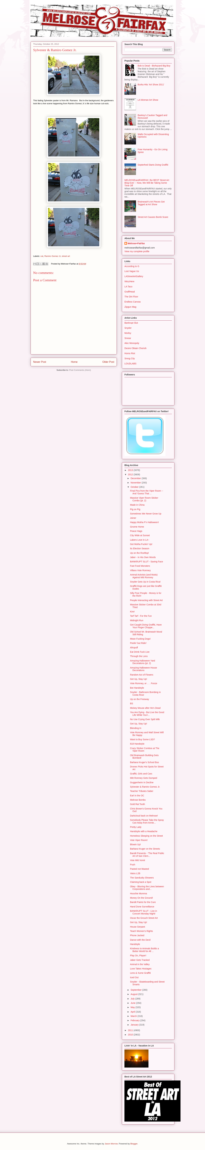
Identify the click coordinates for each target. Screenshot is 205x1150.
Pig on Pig (135, 509)
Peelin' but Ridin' (138, 643)
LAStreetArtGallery (133, 276)
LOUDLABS (130, 363)
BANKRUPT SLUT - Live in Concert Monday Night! (143, 912)
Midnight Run (136, 620)
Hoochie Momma (138, 893)
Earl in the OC (137, 795)
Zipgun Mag (130, 307)
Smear (127, 338)
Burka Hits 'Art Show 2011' (151, 84)
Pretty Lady (135, 827)
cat (42, 256)
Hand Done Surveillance (142, 906)
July (133, 998)
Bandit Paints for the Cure (143, 902)
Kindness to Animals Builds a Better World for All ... (144, 949)
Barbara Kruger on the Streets (145, 848)
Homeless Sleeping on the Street (146, 836)
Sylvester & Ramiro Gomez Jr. (145, 786)
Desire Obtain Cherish (135, 348)
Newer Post (39, 362)
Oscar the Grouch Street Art (144, 918)
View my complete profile (136, 251)
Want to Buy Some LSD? (142, 739)
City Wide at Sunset (140, 535)
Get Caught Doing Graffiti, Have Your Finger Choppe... (146, 626)
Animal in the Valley (140, 964)
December (136, 478)
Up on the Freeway (139, 699)
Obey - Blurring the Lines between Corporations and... (147, 887)
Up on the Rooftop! (139, 553)
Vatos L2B (135, 873)
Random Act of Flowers (141, 674)
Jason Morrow (111, 1143)
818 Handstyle (137, 743)
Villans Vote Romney (140, 570)
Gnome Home (137, 526)
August (134, 994)
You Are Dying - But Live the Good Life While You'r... (147, 713)
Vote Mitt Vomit (137, 860)
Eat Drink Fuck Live (139, 652)
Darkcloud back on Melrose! (144, 815)
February (135, 1020)
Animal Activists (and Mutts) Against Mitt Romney (144, 576)
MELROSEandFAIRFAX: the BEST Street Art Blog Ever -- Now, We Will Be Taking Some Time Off (146, 183)
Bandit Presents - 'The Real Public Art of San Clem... (147, 854)
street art (66, 256)
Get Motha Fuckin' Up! (141, 544)
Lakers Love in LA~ (139, 540)
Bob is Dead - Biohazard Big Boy (154, 65)
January (135, 1024)
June (133, 1003)
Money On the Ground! (141, 898)
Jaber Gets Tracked (140, 960)
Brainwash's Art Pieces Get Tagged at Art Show (151, 203)
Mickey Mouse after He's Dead (145, 708)
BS (131, 703)
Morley (127, 333)
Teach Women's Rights (141, 931)
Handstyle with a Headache (143, 831)
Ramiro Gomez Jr (52, 256)
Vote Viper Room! (139, 840)
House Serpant (137, 926)
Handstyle (135, 944)
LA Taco (128, 286)
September (136, 990)
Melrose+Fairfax (136, 243)
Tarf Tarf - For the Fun (141, 616)
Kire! (132, 611)
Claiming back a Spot (140, 882)
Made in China (137, 505)
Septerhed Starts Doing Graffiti (153, 164)
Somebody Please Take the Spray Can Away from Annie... (147, 821)
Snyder (127, 328)
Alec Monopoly (131, 343)
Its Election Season (139, 548)
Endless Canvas (132, 301)
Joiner (133, 518)
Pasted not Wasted (139, 869)
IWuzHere (129, 281)
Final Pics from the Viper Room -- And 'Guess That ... (146, 492)
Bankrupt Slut (131, 323)
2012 (131, 474)
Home (74, 362)
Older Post (108, 362)
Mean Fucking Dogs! (140, 638)
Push (132, 864)
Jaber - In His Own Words (143, 557)
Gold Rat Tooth (137, 804)
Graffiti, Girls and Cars (141, 773)
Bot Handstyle (137, 688)
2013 (131, 470)
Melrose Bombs (138, 800)
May (133, 1007)
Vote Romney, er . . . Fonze (143, 683)
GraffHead (129, 291)
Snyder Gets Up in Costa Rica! (145, 581)
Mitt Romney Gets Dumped (143, 778)
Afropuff (134, 647)
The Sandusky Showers (142, 877)
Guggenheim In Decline (141, 782)
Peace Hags (136, 531)
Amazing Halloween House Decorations (143, 669)
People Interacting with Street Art (146, 600)
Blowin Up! (135, 844)
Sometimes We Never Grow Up (145, 513)
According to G (131, 266)
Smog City (129, 358)
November (136, 482)
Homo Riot (129, 353)
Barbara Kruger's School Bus (144, 762)
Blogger (133, 1143)
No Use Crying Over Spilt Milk (145, 719)
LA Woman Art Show (148, 100)
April (133, 1011)
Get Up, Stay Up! (138, 679)
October (135, 487)
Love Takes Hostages (141, 968)
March (134, 1016)
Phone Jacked (137, 935)
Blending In (135, 728)
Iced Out (134, 977)
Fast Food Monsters (140, 566)
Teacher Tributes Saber (141, 791)
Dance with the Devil (140, 940)
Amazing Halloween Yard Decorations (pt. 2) (142, 662)
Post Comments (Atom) (80, 370)
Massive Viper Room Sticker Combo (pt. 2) (144, 499)
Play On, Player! (138, 955)
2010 (131, 1034)
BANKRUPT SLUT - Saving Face (146, 561)
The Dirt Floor (131, 296)
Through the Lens (139, 656)
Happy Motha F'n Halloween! (144, 522)
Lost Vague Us (131, 271)
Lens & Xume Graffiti (140, 973)
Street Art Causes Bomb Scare (153, 217)
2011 (131, 1030)
